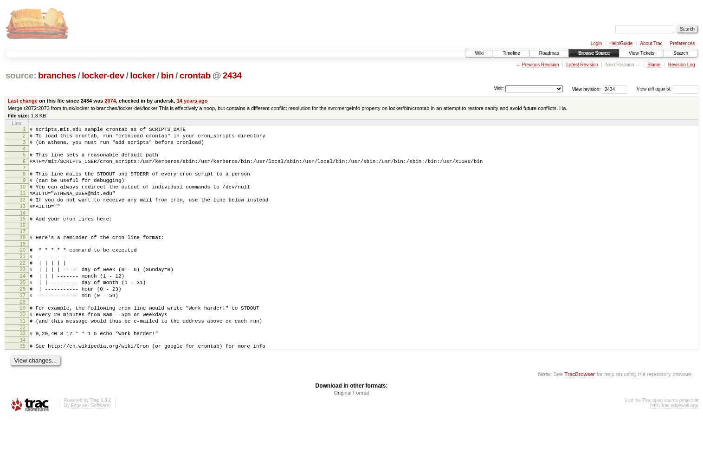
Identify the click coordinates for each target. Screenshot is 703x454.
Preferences (682, 43)
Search (680, 53)
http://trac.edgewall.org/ (674, 441)
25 (23, 307)
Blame (653, 64)
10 (23, 196)
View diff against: (667, 88)
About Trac (651, 43)
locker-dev (103, 75)
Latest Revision (582, 64)
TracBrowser (579, 410)
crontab (195, 75)
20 (23, 268)
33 (23, 367)
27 (23, 323)
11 (23, 204)
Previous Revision (540, 64)
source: (21, 75)
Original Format (351, 429)
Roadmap (549, 53)
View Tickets (641, 53)
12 (23, 212)
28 (23, 331)
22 (23, 283)
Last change (23, 101)
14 (23, 228)
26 (23, 315)
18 (23, 254)
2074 (110, 101)
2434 (232, 75)
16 (23, 242)
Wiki (479, 53)
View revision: (586, 88)
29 (23, 337)
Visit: (499, 88)
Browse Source (594, 53)
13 (23, 220)
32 (23, 360)
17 (23, 248)
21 (23, 276)
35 (23, 380)
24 (23, 299)
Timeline (511, 53)
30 (23, 345)
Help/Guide (620, 43)
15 (23, 234)
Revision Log (681, 64)
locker (142, 75)
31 (23, 353)
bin (167, 75)
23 (23, 291)
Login (596, 43)
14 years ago (192, 101)
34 (23, 374)
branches (57, 75)
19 (23, 262)
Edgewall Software (90, 441)
